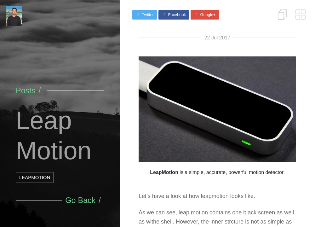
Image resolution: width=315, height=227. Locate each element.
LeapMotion (34, 177)
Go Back (80, 200)
